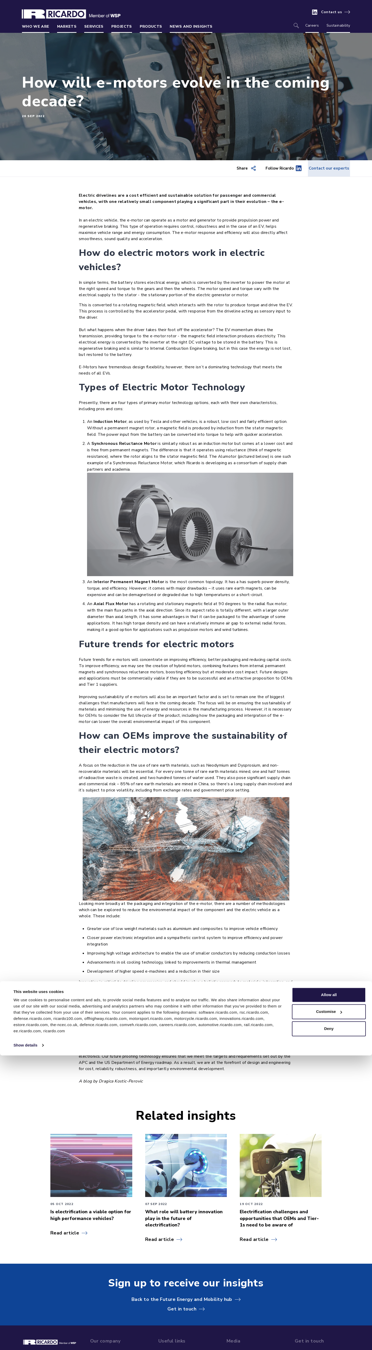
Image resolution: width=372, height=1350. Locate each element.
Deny (329, 1323)
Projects (121, 26)
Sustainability (338, 25)
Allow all (329, 1289)
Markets (66, 26)
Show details (25, 1340)
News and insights (191, 26)
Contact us (331, 12)
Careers (312, 25)
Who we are (35, 26)
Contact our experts (323, 168)
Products (151, 26)
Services (94, 26)
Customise (329, 1306)
